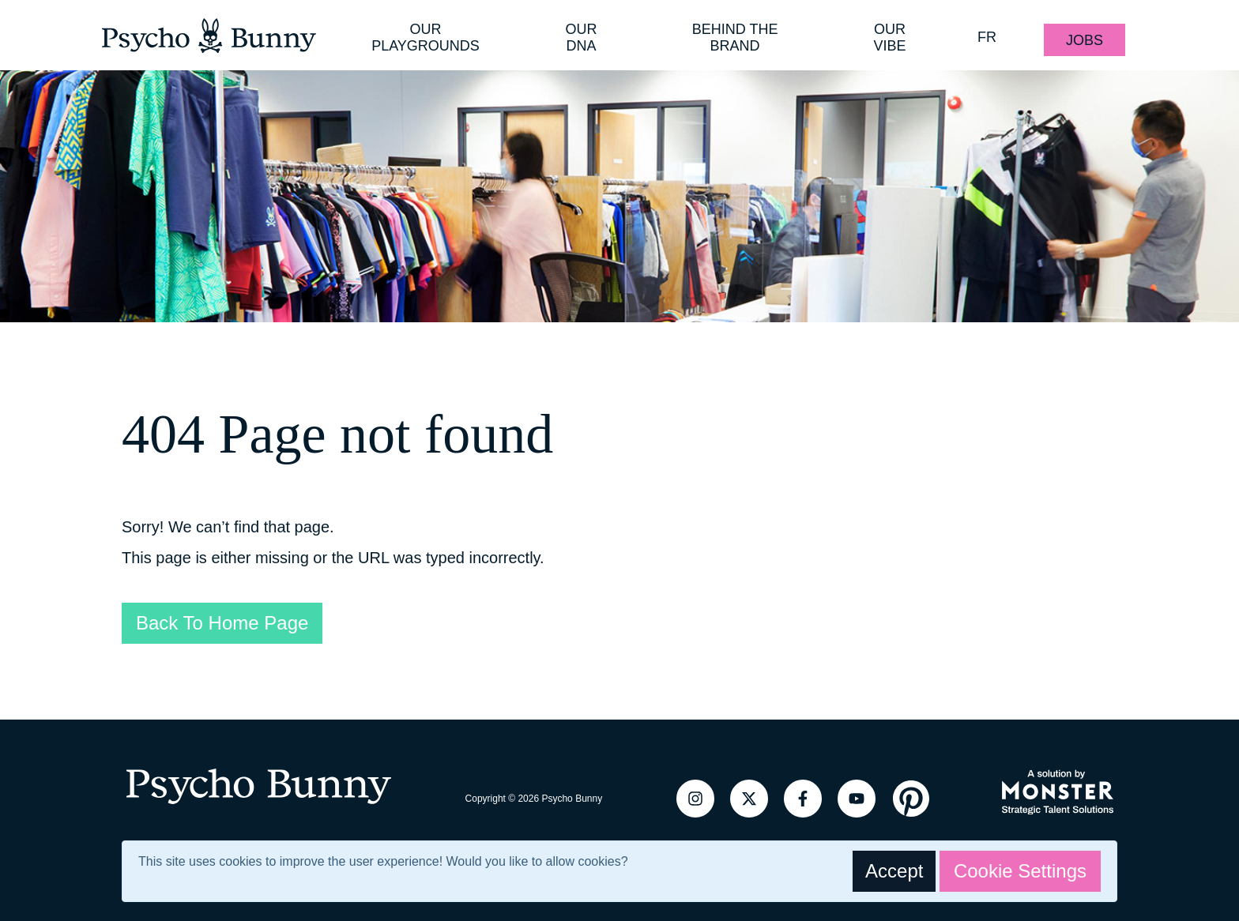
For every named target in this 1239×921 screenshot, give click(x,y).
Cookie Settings (1020, 871)
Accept (894, 871)
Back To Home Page (222, 622)
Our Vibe (890, 37)
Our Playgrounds (425, 37)
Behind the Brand (735, 37)
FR (986, 37)
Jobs (1084, 40)
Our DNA (581, 37)
